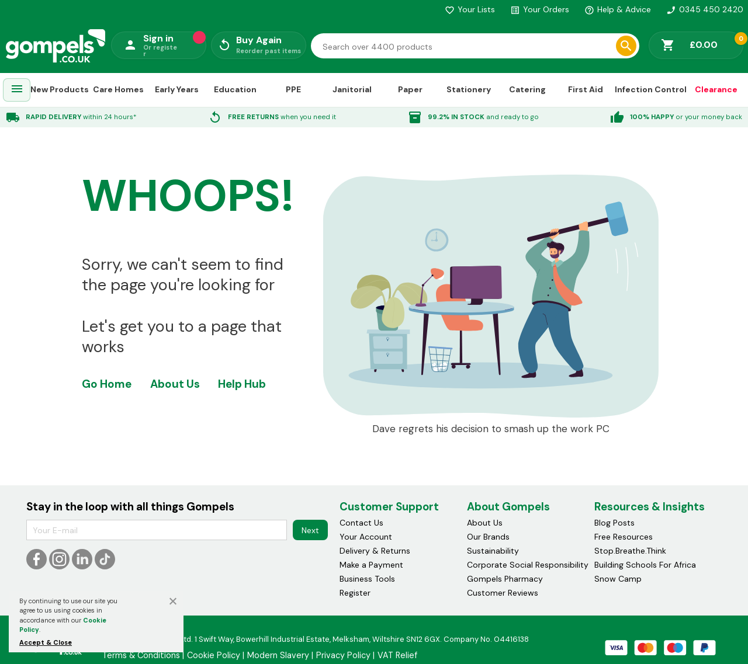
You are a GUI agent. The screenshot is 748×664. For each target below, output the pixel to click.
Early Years (177, 89)
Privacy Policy (343, 655)
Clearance (716, 89)
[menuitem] (17, 90)
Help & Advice (617, 9)
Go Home (106, 384)
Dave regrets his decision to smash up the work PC (491, 429)
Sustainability (493, 550)
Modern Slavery (278, 655)
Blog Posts (614, 522)
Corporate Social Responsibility (527, 564)
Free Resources (623, 536)
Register (355, 592)
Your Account (366, 536)
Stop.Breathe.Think (630, 550)
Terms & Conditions (141, 655)
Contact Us (361, 522)
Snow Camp (618, 578)
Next (310, 530)
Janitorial (352, 89)
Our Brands (488, 536)
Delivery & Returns (375, 550)
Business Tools (367, 578)
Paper (410, 89)
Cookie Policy (213, 655)
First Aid (585, 89)
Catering (527, 89)
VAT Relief (397, 655)
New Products (59, 89)
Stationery (468, 89)
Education (235, 89)
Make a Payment (371, 564)
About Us (175, 384)
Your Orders (539, 9)
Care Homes (118, 89)
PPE (293, 89)
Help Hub (242, 384)
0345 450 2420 (704, 9)
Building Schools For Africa (645, 564)
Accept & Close (45, 642)
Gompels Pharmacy (505, 578)
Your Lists (470, 9)
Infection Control (651, 89)
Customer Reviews (502, 592)
